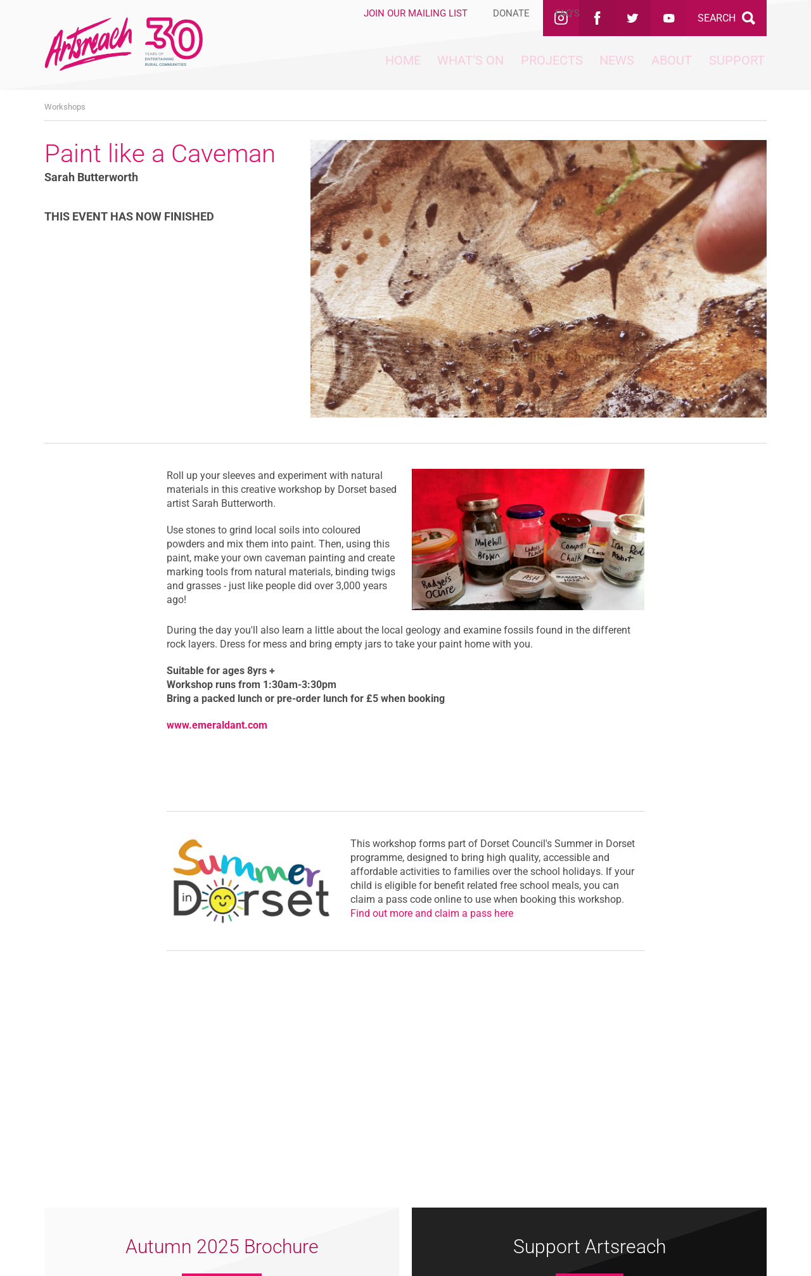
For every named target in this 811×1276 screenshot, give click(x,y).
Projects (483, 70)
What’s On (381, 70)
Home (293, 70)
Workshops (65, 107)
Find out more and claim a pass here (431, 913)
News (569, 70)
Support (726, 70)
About (642, 70)
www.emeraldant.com (217, 725)
